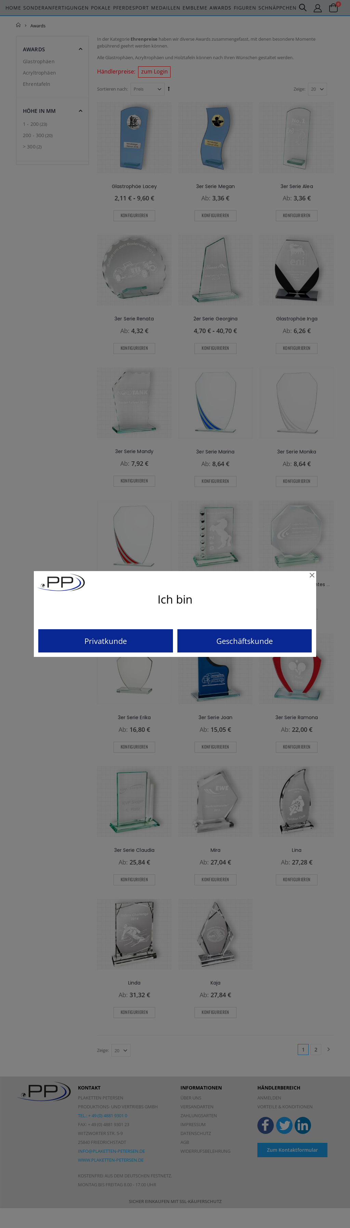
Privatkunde (105, 641)
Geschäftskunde (244, 641)
